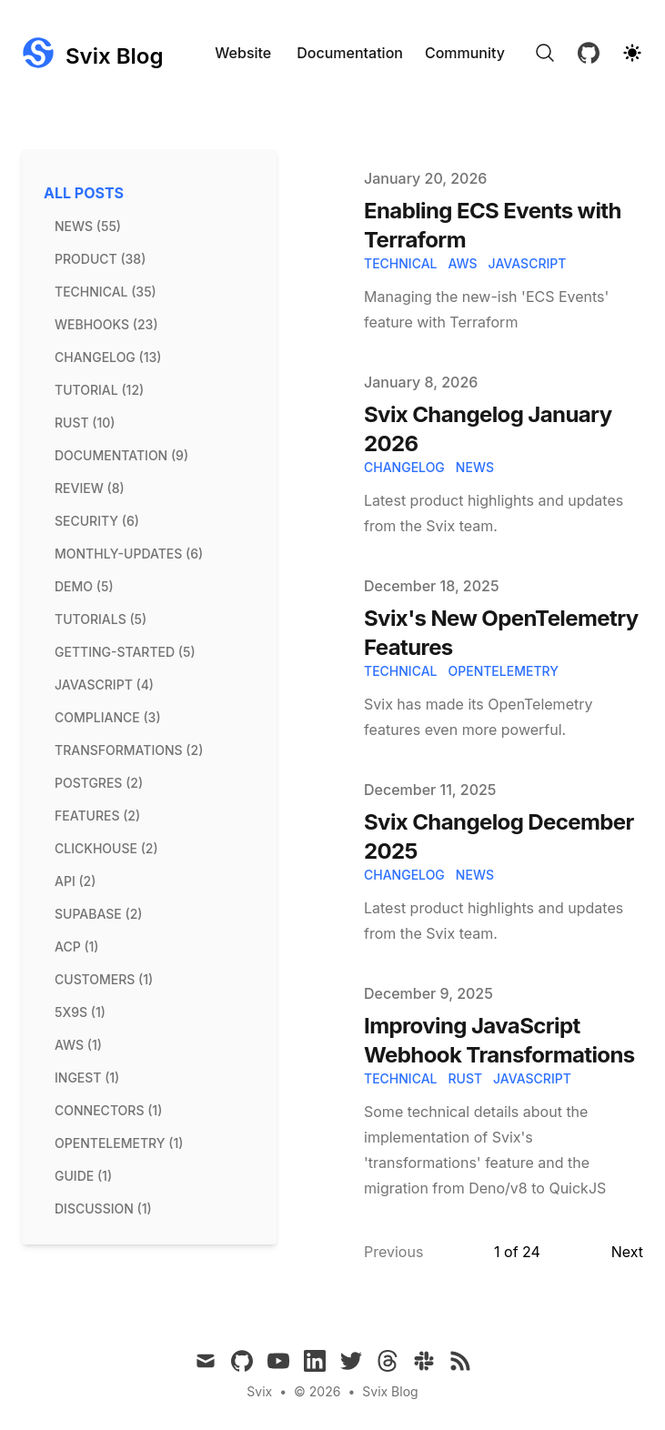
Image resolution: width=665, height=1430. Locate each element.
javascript (528, 263)
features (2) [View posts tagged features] (97, 815)
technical (400, 263)
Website (243, 53)
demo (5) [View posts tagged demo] (84, 586)
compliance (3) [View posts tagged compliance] (108, 717)
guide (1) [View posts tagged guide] (83, 1175)
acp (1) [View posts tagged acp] (77, 946)
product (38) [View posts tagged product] (100, 259)
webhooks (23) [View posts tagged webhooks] (106, 324)
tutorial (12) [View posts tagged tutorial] (99, 390)
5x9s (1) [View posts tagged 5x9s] (80, 1012)
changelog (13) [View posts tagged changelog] (108, 357)
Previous (393, 1252)
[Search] (545, 53)
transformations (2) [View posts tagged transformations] (129, 750)
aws (462, 263)
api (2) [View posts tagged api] (75, 881)
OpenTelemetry (503, 671)
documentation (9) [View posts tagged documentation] (121, 455)
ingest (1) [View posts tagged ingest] (87, 1077)
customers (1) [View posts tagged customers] (104, 979)
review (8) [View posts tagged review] (90, 488)
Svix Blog (390, 1391)
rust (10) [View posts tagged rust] (85, 422)
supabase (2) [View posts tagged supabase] (98, 913)
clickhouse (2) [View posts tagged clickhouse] (106, 848)
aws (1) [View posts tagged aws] (78, 1044)
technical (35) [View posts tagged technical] (105, 291)
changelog (404, 467)
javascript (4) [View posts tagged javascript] (104, 684)
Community (465, 53)
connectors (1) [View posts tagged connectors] (108, 1110)
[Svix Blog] (92, 52)
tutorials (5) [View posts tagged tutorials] (100, 619)
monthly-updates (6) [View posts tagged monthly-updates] (129, 553)
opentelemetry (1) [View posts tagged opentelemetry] (119, 1143)
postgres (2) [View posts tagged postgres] (99, 783)
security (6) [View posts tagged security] (97, 521)
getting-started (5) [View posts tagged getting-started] (125, 652)
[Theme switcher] (632, 53)
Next (627, 1252)
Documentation (350, 53)
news (475, 467)
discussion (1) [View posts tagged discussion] (103, 1208)
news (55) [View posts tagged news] (88, 226)
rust (465, 1078)
